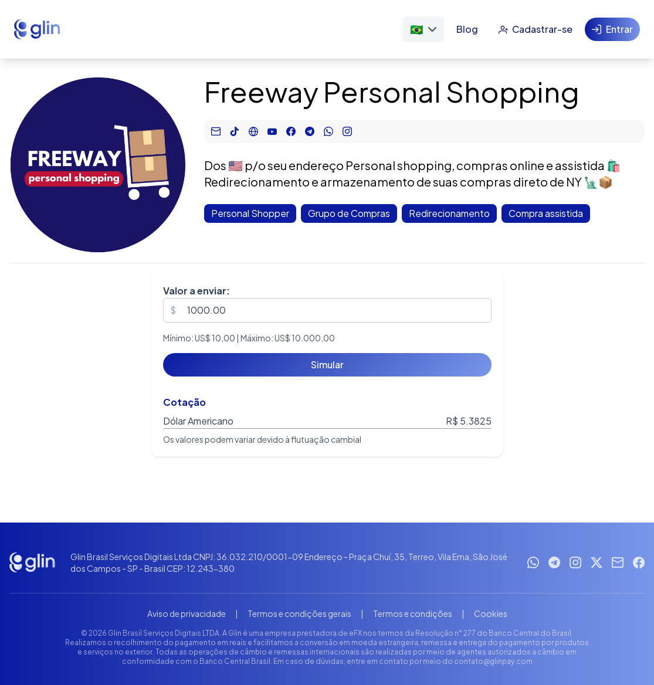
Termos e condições (412, 613)
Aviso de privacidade (186, 613)
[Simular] (327, 365)
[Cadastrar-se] (535, 29)
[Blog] (467, 29)
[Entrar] (612, 29)
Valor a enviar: (196, 290)
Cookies (490, 613)
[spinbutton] (327, 310)
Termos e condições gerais (299, 613)
